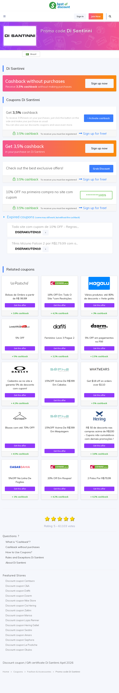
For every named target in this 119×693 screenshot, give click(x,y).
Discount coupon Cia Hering (21, 605)
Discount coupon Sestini (19, 630)
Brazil (31, 54)
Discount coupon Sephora (20, 639)
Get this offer (20, 305)
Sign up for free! (92, 133)
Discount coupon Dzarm (19, 595)
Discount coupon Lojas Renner (22, 620)
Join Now (96, 16)
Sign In (80, 16)
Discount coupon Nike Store (21, 600)
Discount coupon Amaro (19, 635)
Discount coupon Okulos (19, 649)
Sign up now (99, 83)
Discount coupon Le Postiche (21, 644)
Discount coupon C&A (17, 585)
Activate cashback (99, 118)
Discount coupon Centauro (20, 580)
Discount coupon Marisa (19, 615)
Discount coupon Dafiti (18, 590)
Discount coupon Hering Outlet (22, 625)
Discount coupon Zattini (18, 610)
